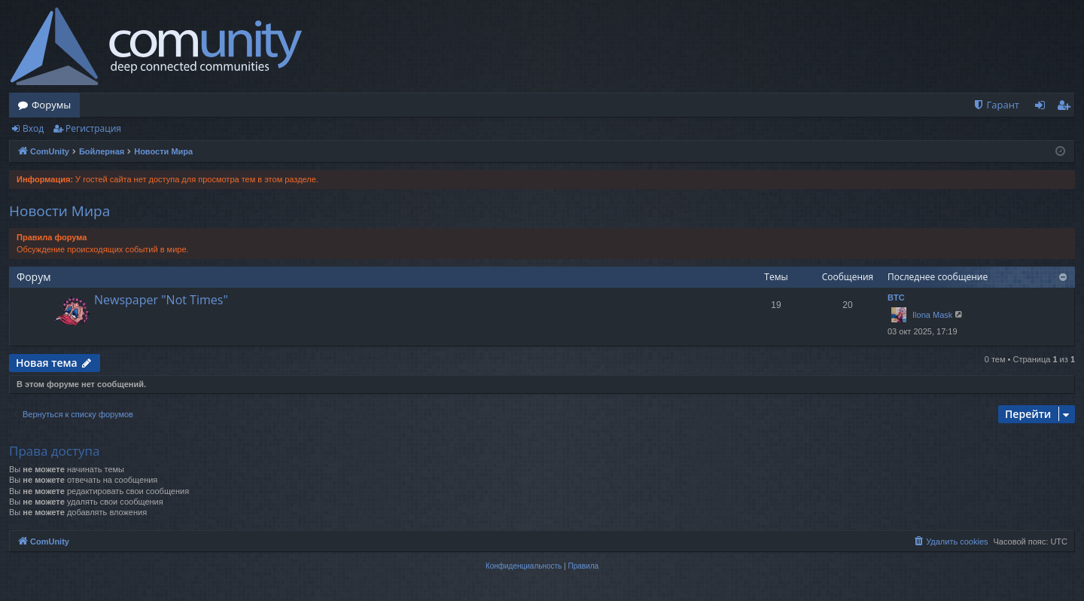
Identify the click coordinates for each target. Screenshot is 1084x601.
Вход (33, 128)
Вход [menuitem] (1043, 107)
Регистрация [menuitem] (1067, 107)
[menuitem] (996, 105)
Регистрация (93, 128)
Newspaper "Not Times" (161, 299)
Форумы (51, 104)
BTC (896, 297)
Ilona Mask (932, 314)
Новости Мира (59, 211)
